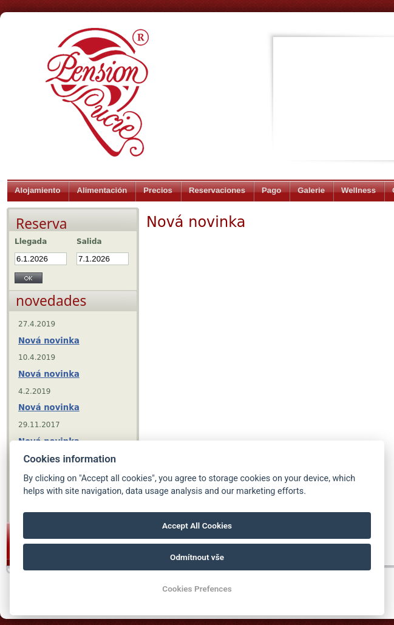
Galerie (311, 190)
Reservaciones (217, 190)
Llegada (31, 241)
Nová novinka (49, 340)
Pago (271, 190)
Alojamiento (37, 190)
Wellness (358, 190)
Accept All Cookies (197, 525)
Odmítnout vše (197, 557)
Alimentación (101, 190)
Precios (157, 190)
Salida (89, 241)
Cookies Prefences (196, 588)
